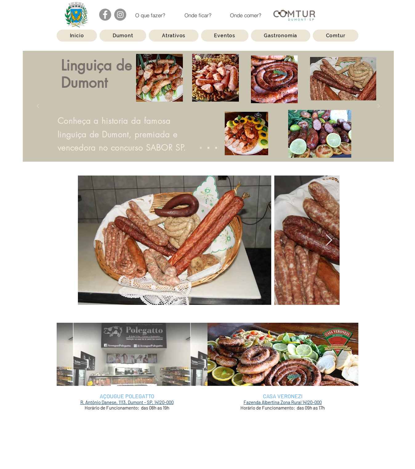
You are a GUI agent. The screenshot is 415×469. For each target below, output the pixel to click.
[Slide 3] (216, 148)
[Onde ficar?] (198, 15)
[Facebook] (105, 15)
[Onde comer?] (246, 15)
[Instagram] (120, 15)
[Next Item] (328, 240)
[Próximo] (379, 106)
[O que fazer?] (150, 15)
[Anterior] (38, 106)
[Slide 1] (201, 148)
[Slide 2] (208, 148)
